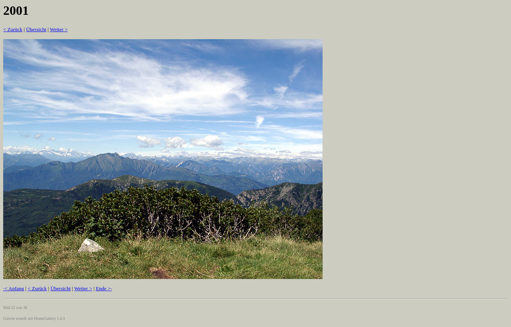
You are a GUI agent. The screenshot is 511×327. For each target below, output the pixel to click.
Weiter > (59, 29)
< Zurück (12, 29)
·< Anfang (13, 288)
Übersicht (36, 29)
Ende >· (104, 288)
